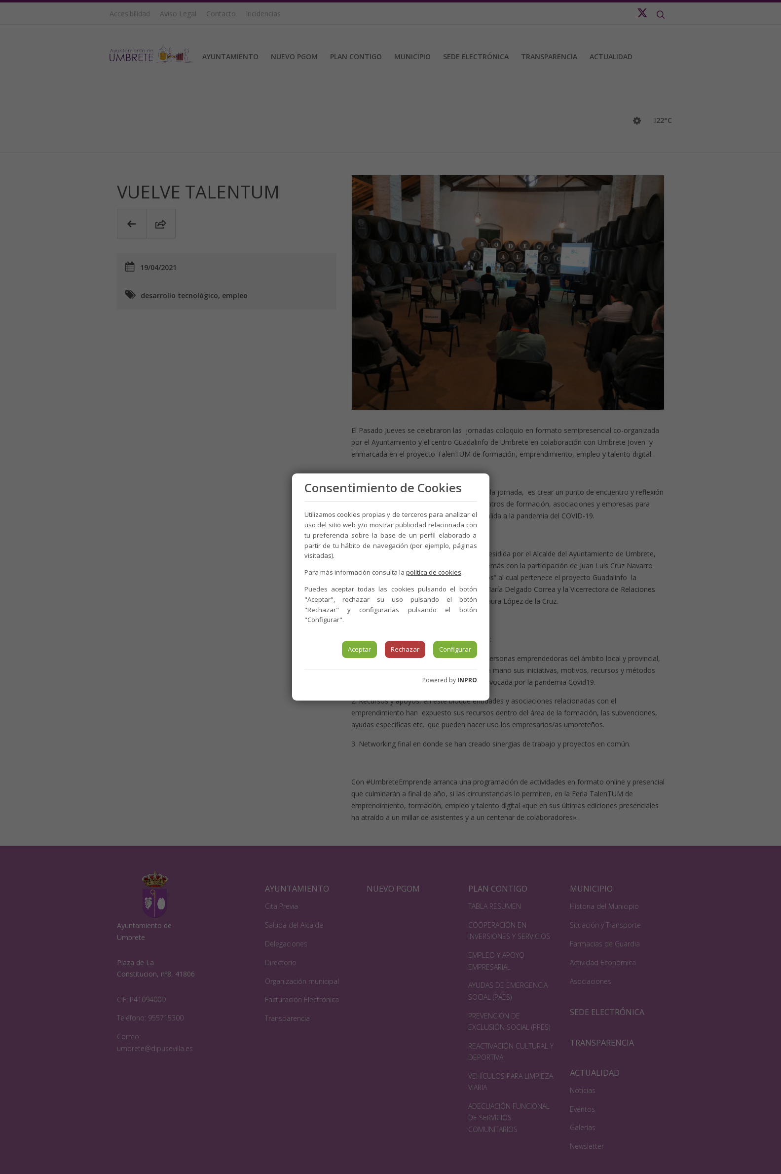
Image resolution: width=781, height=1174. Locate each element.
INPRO (467, 680)
